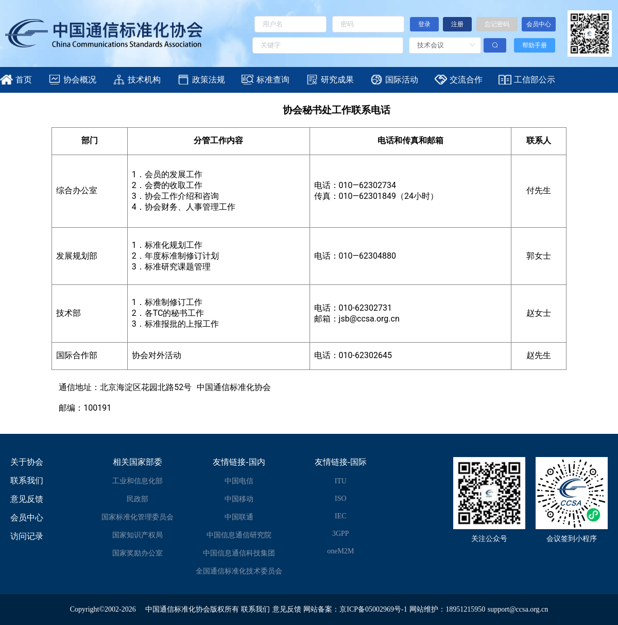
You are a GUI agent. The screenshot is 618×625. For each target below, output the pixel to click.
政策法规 (208, 80)
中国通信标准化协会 (177, 609)
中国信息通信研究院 (239, 535)
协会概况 (79, 80)
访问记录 (26, 536)
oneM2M (340, 551)
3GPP (340, 533)
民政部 (137, 499)
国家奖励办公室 (137, 553)
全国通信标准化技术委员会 (239, 571)
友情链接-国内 (239, 462)
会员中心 (26, 517)
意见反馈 (26, 499)
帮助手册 (534, 45)
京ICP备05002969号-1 (373, 609)
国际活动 (401, 80)
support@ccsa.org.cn (518, 609)
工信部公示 (534, 80)
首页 (23, 80)
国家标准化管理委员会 (137, 517)
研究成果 (337, 80)
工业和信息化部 (137, 481)
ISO (341, 498)
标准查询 (272, 80)
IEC (341, 516)
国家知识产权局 (137, 535)
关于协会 (26, 462)
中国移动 (239, 499)
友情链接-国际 (341, 462)
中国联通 (239, 517)
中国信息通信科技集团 (239, 553)
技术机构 (144, 80)
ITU (341, 481)
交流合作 (466, 80)
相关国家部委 (137, 462)
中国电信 (239, 481)
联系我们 (26, 480)
